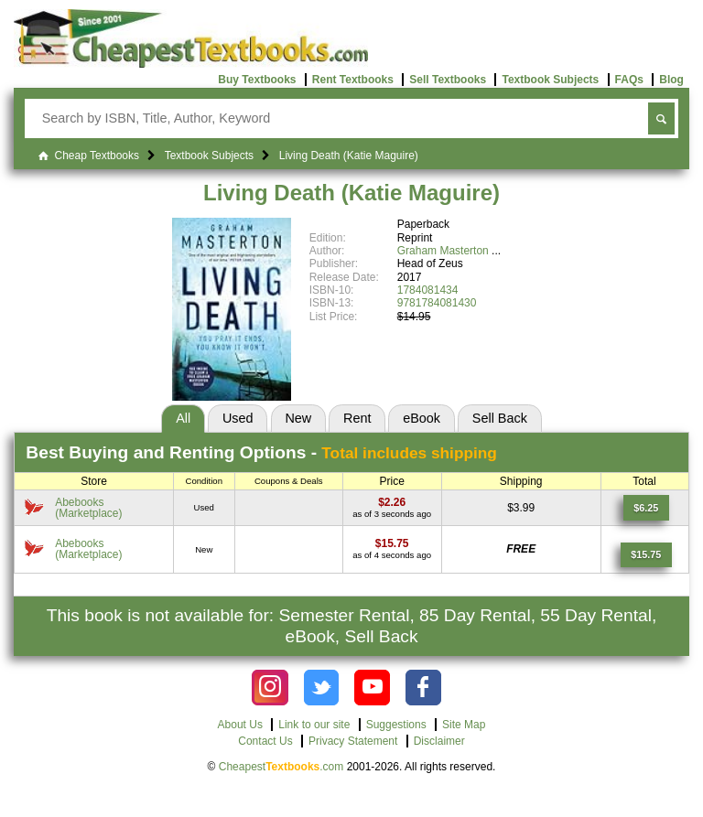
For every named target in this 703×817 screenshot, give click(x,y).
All (183, 418)
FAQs (629, 79)
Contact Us (265, 741)
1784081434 (428, 290)
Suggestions (396, 724)
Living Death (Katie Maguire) (351, 192)
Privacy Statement (352, 741)
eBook (421, 418)
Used (238, 418)
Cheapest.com (281, 766)
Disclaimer (439, 741)
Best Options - (261, 452)
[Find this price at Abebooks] (392, 502)
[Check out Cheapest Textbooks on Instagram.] (269, 687)
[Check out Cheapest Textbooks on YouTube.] (372, 687)
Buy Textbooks (257, 79)
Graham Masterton (443, 250)
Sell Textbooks (447, 79)
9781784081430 (437, 302)
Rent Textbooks (353, 79)
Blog (671, 79)
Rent (357, 418)
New (298, 418)
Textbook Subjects (550, 79)
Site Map (463, 724)
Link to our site (314, 724)
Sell (499, 418)
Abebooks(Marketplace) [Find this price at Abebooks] (88, 508)
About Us (240, 724)
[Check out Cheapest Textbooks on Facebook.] (423, 687)
